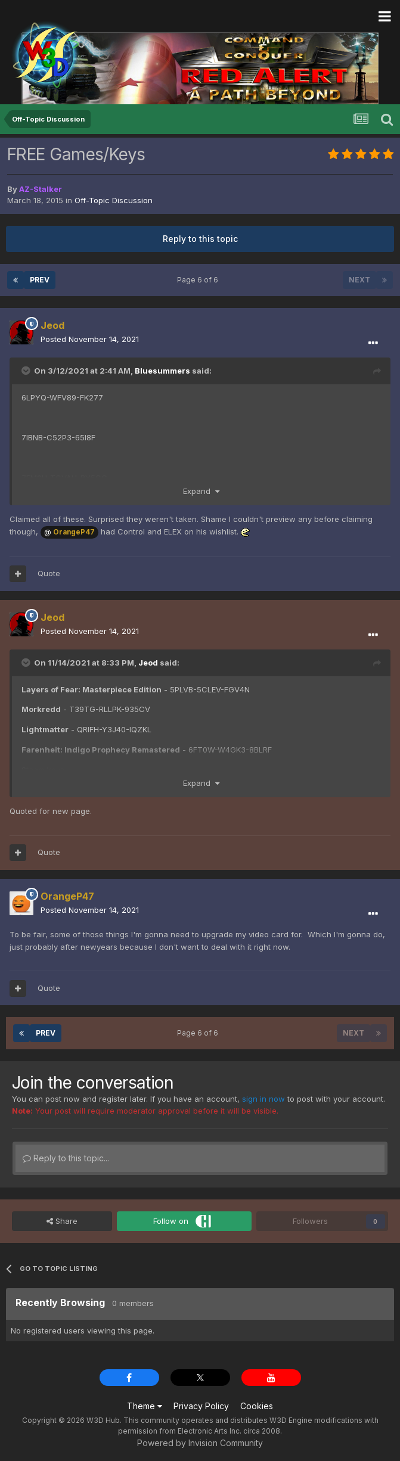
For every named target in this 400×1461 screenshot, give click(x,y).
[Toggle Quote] (26, 370)
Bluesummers (162, 370)
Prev (39, 279)
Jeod (148, 662)
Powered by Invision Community (200, 1443)
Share (61, 1221)
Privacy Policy (201, 1406)
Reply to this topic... (66, 1158)
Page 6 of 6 (199, 279)
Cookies (256, 1406)
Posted (90, 339)
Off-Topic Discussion (114, 200)
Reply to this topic (200, 239)
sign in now (263, 1098)
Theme (144, 1406)
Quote (49, 573)
